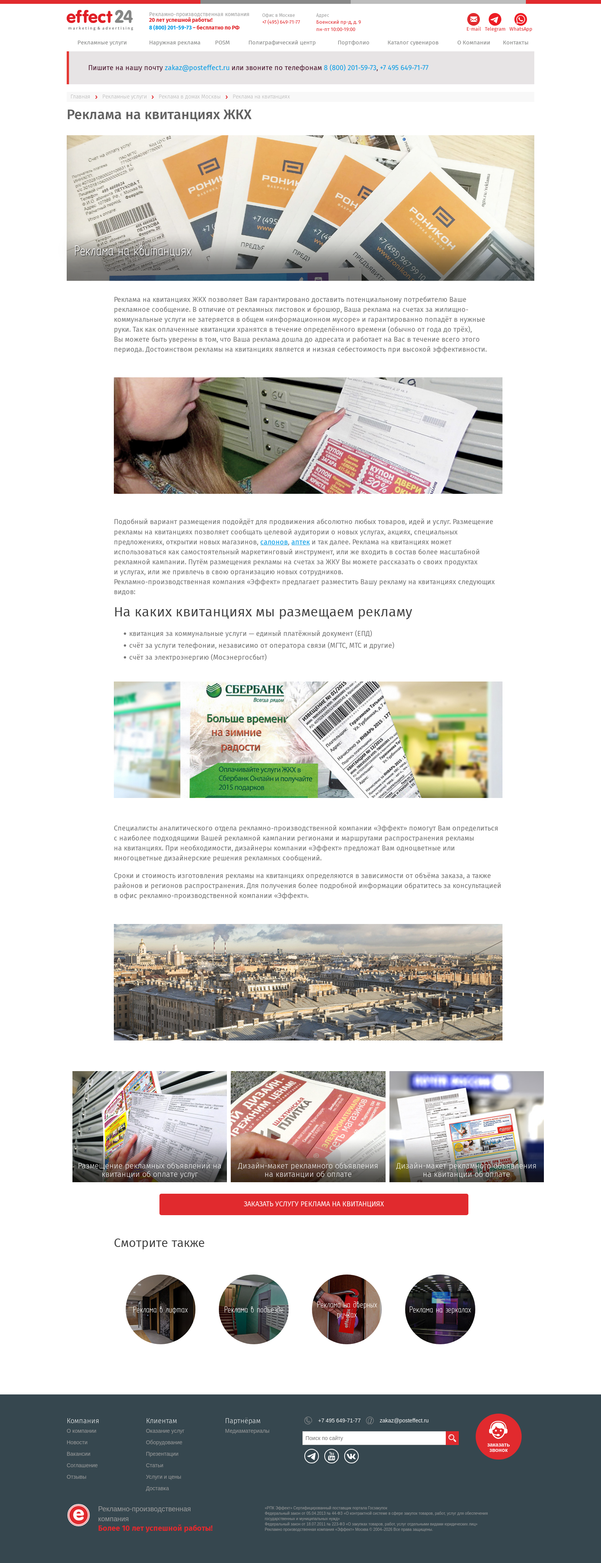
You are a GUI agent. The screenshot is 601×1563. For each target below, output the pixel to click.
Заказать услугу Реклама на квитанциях (314, 1210)
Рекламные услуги (102, 46)
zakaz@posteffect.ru (197, 74)
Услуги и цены (163, 1477)
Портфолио (352, 46)
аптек (300, 548)
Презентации (162, 1454)
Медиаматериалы (247, 1431)
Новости (77, 1442)
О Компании (471, 46)
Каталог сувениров (411, 46)
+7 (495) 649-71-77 (281, 22)
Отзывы (76, 1477)
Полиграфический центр (283, 46)
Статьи (154, 1465)
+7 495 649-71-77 (404, 74)
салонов (274, 548)
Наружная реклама (173, 46)
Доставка (157, 1488)
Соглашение (82, 1465)
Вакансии (78, 1454)
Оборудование (164, 1442)
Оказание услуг (165, 1431)
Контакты (515, 46)
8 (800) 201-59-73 (170, 28)
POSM (224, 46)
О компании (81, 1431)
